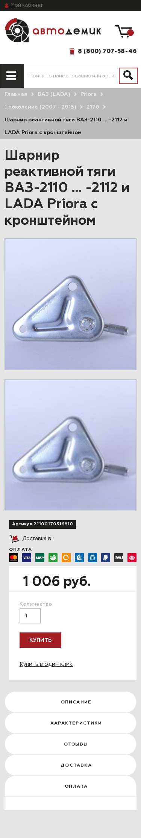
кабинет (27, 5)
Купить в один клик (46, 664)
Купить (40, 640)
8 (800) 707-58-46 (107, 51)
